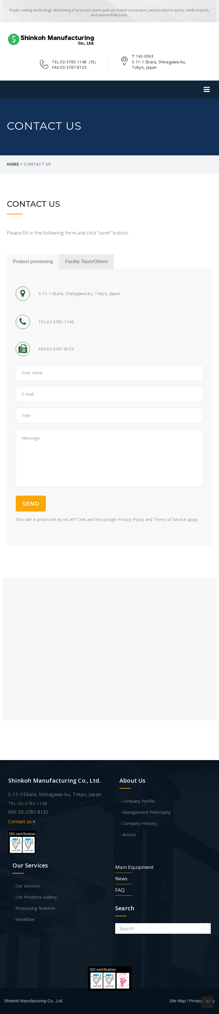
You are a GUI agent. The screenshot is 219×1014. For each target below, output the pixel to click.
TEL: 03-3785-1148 (27, 803)
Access (129, 834)
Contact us (21, 821)
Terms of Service (170, 519)
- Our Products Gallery (35, 897)
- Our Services (26, 886)
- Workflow (23, 919)
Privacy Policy (131, 519)
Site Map (177, 1001)
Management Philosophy (146, 812)
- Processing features (34, 908)
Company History (139, 823)
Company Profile (138, 801)
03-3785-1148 (73, 62)
